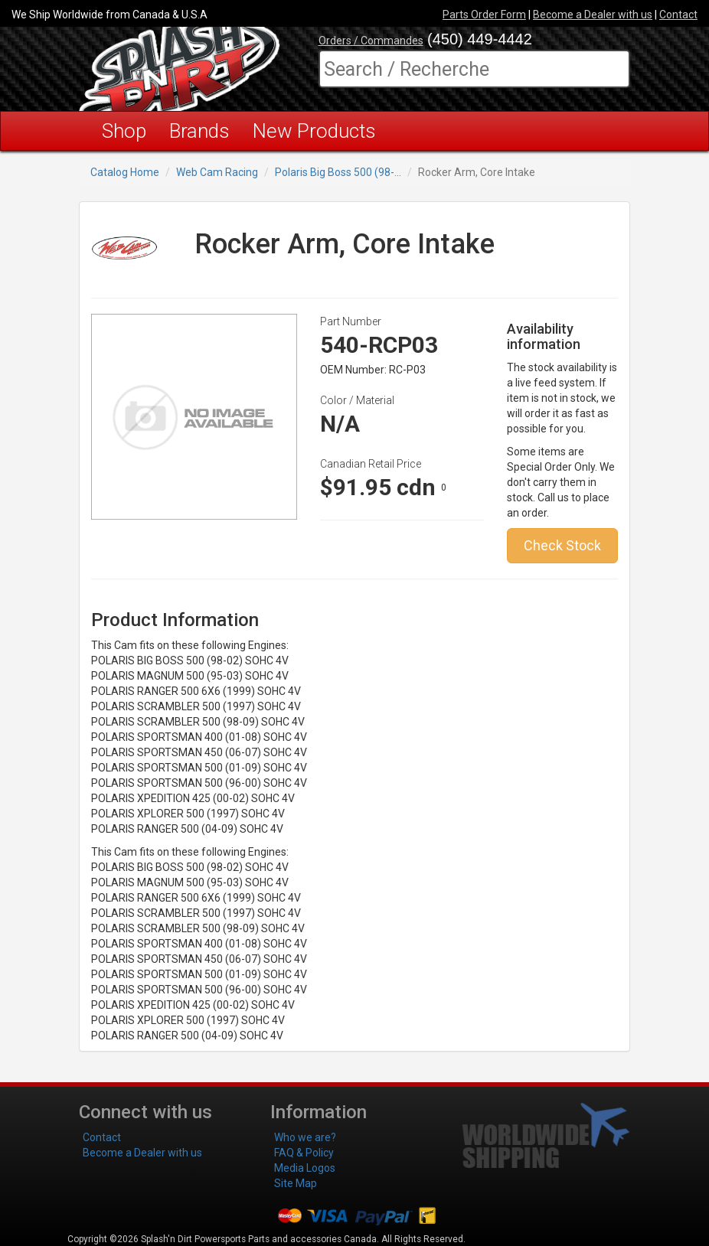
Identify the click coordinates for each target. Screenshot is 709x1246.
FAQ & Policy (304, 1153)
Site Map (295, 1183)
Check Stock (562, 545)
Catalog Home (124, 172)
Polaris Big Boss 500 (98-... (338, 172)
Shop (124, 130)
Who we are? (305, 1137)
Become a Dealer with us (592, 14)
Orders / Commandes (371, 40)
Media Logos (304, 1168)
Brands (199, 130)
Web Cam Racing (217, 172)
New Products (314, 130)
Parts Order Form (484, 14)
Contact (678, 14)
